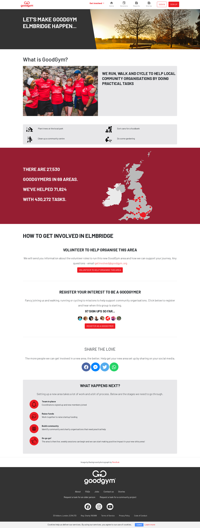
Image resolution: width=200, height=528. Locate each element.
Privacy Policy (124, 516)
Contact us (109, 491)
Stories (121, 491)
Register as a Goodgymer (100, 326)
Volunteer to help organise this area (100, 270)
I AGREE (139, 525)
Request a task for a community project (118, 497)
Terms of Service (108, 516)
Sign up (173, 4)
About (78, 491)
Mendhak (115, 462)
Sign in (162, 4)
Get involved (96, 3)
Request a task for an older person (79, 497)
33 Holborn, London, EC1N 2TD (64, 516)
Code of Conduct (140, 516)
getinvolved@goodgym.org (111, 263)
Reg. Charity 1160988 (89, 516)
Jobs (96, 491)
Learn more (150, 524)
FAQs (87, 491)
